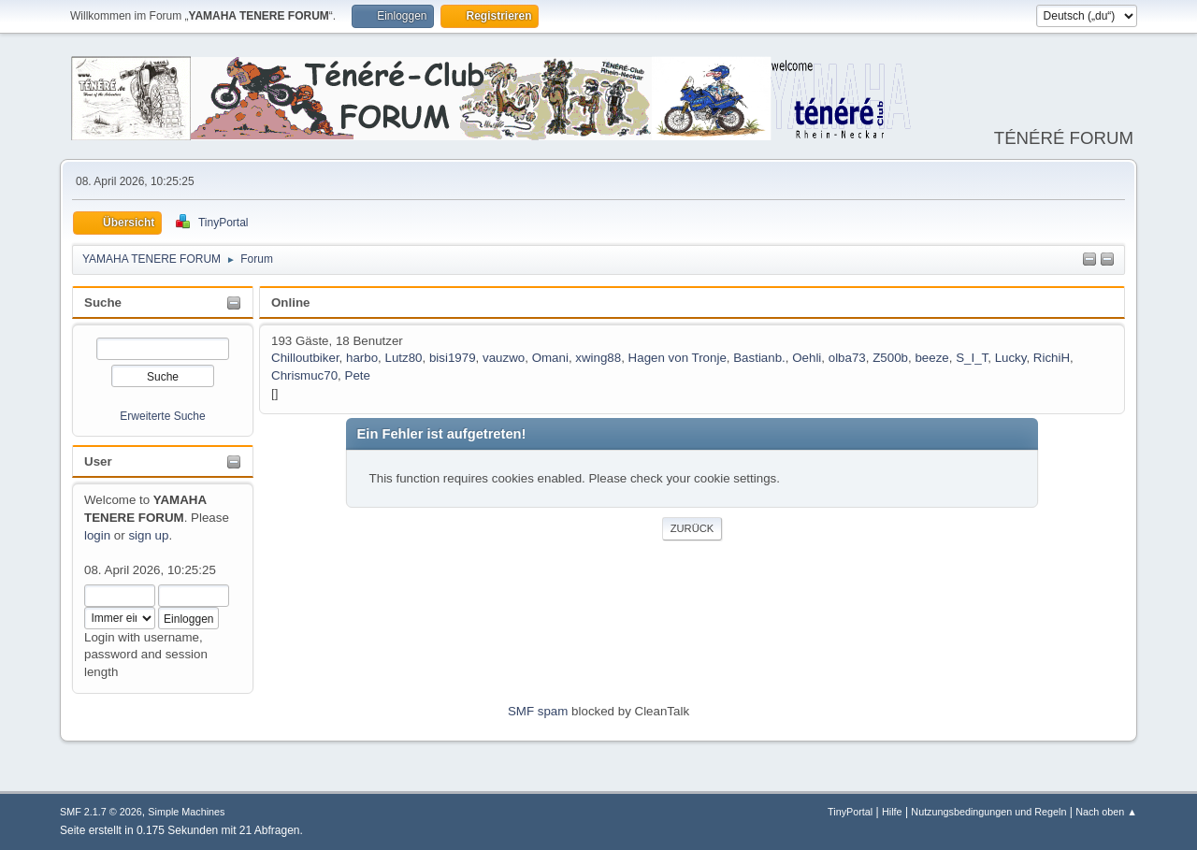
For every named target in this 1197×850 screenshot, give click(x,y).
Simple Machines (186, 811)
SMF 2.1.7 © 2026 (101, 811)
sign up (148, 535)
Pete (357, 375)
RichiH (1051, 358)
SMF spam (538, 711)
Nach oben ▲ (1106, 811)
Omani (550, 358)
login (97, 535)
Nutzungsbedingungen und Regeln (988, 811)
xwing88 (598, 358)
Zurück (692, 528)
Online (290, 302)
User (98, 461)
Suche (103, 302)
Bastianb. (759, 358)
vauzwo (504, 358)
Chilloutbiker (305, 358)
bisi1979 (452, 358)
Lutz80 (404, 358)
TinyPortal (850, 811)
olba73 (847, 358)
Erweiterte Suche (162, 416)
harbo (362, 358)
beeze (931, 358)
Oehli (806, 358)
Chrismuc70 (304, 375)
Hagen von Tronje (677, 358)
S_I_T (972, 358)
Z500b (890, 358)
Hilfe (892, 811)
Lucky (1011, 358)
